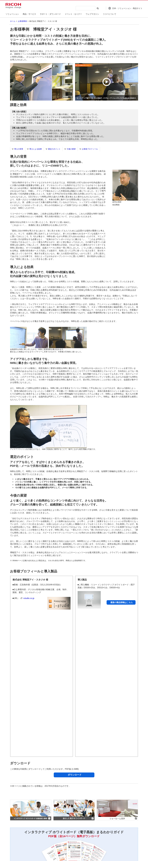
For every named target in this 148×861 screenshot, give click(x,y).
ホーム (12, 21)
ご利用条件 (33, 836)
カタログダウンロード (40, 786)
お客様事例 (22, 21)
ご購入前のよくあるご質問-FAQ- (45, 792)
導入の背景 (18, 149)
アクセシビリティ (67, 836)
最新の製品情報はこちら (121, 602)
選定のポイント (54, 149)
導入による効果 (35, 149)
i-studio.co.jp (28, 598)
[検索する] (97, 8)
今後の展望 (71, 149)
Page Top (138, 823)
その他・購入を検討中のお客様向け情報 (48, 795)
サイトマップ (84, 836)
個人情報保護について (15, 836)
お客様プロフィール (90, 149)
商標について (49, 836)
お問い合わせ (11, 842)
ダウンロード (74, 630)
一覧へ (128, 822)
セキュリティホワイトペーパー (44, 789)
